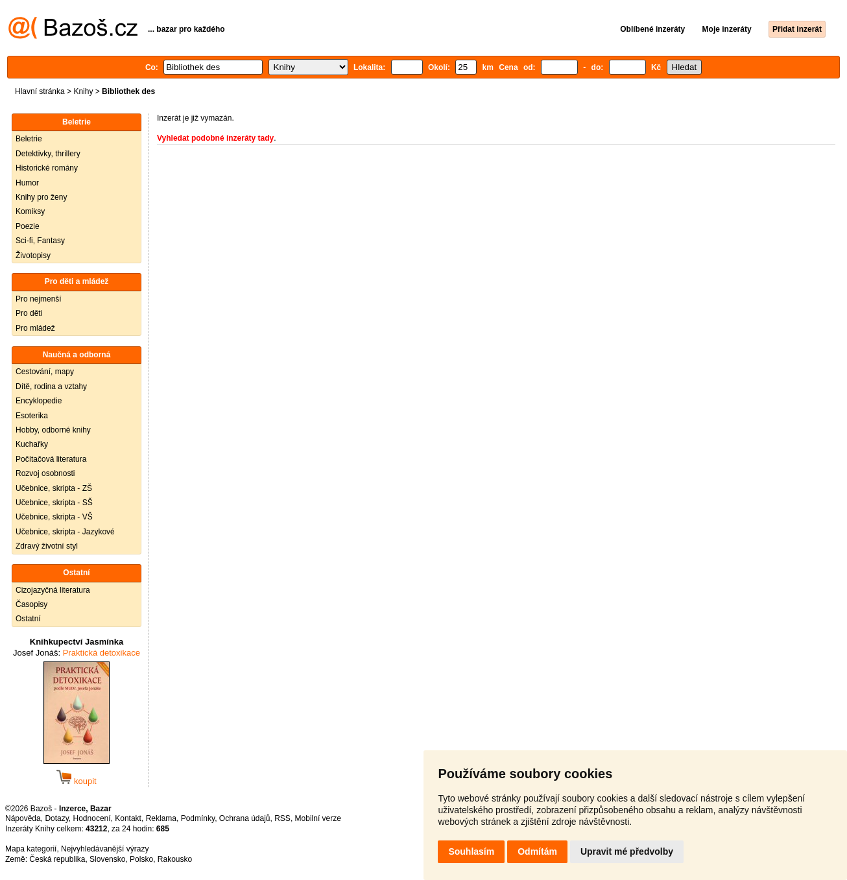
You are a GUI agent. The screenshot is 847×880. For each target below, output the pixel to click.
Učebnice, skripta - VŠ (54, 516)
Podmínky (198, 818)
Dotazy (56, 818)
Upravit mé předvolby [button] (626, 851)
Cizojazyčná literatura (53, 590)
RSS (282, 818)
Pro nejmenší (39, 298)
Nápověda (23, 818)
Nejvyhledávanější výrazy (105, 848)
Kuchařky (32, 444)
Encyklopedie (39, 400)
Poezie (28, 226)
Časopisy (31, 604)
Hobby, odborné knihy (53, 429)
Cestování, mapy (45, 371)
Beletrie (29, 138)
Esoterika (32, 415)
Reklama (161, 818)
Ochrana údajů (244, 818)
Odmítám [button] (537, 851)
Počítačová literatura (51, 459)
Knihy (83, 91)
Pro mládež (35, 328)
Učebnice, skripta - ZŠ (54, 488)
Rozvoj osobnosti (45, 473)
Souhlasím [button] (471, 851)
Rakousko (175, 859)
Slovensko (107, 859)
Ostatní (28, 618)
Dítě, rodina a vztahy (51, 386)
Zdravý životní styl (47, 546)
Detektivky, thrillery (48, 153)
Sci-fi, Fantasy (40, 240)
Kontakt (128, 818)
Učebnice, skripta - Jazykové (65, 531)
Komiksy (30, 211)
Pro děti (29, 313)
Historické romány (47, 167)
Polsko (141, 859)
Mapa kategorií (30, 848)
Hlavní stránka (40, 91)
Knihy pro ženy (41, 197)
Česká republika (57, 859)
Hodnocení (92, 818)
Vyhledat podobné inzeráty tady (215, 138)
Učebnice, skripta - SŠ (54, 502)
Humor (27, 182)
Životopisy (33, 255)
